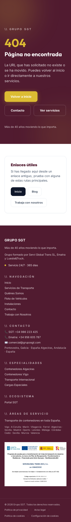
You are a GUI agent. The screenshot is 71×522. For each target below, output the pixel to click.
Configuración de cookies (45, 515)
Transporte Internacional (20, 379)
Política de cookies (15, 515)
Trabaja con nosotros (29, 202)
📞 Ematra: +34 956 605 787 (23, 337)
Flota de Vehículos (16, 298)
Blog (35, 191)
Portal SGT (11, 402)
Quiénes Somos (14, 293)
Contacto (17, 110)
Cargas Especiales (16, 384)
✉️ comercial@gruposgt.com (23, 342)
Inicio (18, 191)
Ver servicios (50, 110)
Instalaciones (13, 303)
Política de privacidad (16, 509)
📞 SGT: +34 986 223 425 (21, 331)
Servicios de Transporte (19, 287)
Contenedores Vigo (16, 374)
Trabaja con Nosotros (18, 314)
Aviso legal (40, 509)
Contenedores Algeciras (19, 369)
